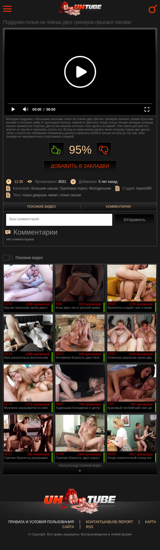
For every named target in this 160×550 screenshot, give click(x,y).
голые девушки (34, 195)
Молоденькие (100, 188)
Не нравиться (104, 150)
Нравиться (56, 150)
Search (153, 9)
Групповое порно (73, 188)
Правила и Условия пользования (41, 522)
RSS (89, 527)
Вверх (147, 517)
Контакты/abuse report (109, 522)
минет (53, 195)
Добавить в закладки (80, 166)
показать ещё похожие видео (80, 465)
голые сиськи (70, 195)
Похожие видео (41, 206)
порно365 (144, 188)
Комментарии (118, 206)
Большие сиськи (44, 188)
